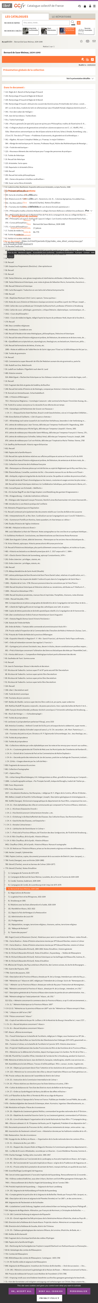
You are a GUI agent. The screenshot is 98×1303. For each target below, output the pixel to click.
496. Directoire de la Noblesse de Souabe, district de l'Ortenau (29, 1226)
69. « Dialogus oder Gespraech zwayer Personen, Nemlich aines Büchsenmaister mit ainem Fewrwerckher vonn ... (46, 500)
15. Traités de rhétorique (14, 155)
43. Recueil (9, 662)
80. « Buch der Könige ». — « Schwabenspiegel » (23, 714)
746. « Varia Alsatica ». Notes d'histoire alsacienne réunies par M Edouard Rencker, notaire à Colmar (44, 941)
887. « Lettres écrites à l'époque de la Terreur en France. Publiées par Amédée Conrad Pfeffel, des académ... (46, 1099)
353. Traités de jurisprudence (16, 741)
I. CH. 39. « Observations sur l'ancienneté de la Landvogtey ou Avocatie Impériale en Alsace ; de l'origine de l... (46, 1159)
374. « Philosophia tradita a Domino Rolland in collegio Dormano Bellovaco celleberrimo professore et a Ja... (45, 211)
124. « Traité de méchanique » (16, 147)
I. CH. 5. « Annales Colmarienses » (18, 824)
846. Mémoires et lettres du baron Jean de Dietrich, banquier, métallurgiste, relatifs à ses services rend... (45, 1060)
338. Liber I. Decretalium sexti (16, 690)
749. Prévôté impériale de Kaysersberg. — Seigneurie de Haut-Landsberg (33, 1186)
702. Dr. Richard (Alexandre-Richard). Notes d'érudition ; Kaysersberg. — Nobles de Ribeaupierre (43, 953)
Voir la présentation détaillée (78, 78)
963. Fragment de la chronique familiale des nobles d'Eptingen (29, 1238)
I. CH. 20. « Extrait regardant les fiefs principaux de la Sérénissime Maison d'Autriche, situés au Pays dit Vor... (46, 1218)
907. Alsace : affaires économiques (18, 1032)
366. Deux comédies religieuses (17, 325)
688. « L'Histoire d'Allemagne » (17, 397)
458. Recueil (10, 294)
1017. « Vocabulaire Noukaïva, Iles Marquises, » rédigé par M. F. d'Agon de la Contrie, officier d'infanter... (46, 793)
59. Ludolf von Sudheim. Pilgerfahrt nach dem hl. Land (26, 369)
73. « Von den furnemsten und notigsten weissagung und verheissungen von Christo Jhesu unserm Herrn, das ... (45, 1281)
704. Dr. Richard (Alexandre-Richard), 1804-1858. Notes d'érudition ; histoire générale (38, 949)
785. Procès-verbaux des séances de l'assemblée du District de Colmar (32, 1075)
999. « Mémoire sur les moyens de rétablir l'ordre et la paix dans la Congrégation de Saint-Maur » (43, 579)
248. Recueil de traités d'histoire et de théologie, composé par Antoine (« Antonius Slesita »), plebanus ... (45, 389)
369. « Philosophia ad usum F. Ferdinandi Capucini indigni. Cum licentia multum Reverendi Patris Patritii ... (46, 218)
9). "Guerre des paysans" (17, 932)
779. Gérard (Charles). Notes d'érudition (20, 868)
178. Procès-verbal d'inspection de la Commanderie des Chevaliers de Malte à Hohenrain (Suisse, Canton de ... (46, 630)
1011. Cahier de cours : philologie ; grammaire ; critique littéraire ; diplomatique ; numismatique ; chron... (45, 310)
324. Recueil (10, 686)
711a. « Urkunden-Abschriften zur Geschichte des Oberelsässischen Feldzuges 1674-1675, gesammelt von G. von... (46, 1040)
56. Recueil (9, 270)
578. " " (18, 1016)
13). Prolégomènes (15, 920)
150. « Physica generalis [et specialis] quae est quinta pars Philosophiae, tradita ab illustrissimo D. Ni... (45, 123)
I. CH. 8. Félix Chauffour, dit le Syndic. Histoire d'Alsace (26, 836)
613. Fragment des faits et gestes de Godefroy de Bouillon (27, 385)
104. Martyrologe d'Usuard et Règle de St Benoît (24, 100)
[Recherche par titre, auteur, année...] (46, 22)
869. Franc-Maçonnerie (14, 785)
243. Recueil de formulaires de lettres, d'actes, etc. (25, 345)
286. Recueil (10, 567)
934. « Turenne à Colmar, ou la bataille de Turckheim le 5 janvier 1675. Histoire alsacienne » (40, 1044)
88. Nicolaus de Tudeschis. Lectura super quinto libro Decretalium (31, 674)
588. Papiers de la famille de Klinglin (19, 1242)
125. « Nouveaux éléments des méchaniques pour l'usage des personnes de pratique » (38, 151)
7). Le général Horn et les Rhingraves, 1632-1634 (27, 896)
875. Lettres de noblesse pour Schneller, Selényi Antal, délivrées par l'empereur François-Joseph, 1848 (44, 436)
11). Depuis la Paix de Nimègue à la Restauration (27, 912)
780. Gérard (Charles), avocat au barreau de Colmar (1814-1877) (30, 864)
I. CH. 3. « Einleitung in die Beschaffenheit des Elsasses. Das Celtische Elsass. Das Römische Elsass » (44, 816)
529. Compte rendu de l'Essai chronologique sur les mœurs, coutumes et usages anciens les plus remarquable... (46, 480)
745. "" (18, 1012)
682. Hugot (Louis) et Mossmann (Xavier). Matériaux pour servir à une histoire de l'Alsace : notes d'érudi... (46, 937)
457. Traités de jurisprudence (16, 717)
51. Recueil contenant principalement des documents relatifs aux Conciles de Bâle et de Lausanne (43, 512)
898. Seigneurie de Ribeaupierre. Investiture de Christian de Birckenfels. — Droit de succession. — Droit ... (45, 1266)
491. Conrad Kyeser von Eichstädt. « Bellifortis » (23, 488)
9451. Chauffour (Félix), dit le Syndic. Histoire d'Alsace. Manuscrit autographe (35, 844)
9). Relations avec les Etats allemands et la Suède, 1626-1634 (32, 904)
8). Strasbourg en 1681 (17, 900)
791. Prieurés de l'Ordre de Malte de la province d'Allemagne (28, 634)
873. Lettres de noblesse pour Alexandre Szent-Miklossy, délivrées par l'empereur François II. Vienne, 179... (46, 432)
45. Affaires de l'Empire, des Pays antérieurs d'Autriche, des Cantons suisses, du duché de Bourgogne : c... (45, 965)
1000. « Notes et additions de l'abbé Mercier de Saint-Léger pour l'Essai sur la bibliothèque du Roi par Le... (46, 349)
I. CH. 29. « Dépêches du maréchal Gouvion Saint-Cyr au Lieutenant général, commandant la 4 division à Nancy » (46, 1115)
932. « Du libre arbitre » (14, 203)
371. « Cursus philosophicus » (16, 226)
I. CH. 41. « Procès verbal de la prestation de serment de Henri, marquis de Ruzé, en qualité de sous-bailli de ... (46, 1167)
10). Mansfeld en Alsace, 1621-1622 (21, 908)
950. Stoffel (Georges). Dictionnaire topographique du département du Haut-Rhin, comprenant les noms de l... (46, 801)
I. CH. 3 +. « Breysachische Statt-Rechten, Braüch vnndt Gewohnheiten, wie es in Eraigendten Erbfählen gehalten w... (46, 413)
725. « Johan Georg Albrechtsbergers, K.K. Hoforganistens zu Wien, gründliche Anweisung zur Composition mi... (46, 777)
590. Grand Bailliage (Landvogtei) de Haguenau (24, 1170)
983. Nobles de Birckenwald (16, 1234)
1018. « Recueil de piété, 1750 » (17, 599)
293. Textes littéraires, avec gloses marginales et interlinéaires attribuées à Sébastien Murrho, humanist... (45, 278)
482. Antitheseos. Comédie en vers (18, 329)
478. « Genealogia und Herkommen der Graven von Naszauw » (29, 409)
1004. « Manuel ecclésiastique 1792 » (19, 591)
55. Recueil (9, 274)
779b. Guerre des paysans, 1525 (17, 972)
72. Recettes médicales (14, 242)
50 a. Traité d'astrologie (14, 119)
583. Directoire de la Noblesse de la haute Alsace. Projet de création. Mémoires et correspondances (43, 1222)
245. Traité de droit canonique (17, 694)
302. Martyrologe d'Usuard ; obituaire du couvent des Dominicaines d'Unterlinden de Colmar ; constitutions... (45, 104)
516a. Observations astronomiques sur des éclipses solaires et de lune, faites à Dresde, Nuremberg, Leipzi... (46, 131)
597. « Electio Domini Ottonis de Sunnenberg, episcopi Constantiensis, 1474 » (35, 555)
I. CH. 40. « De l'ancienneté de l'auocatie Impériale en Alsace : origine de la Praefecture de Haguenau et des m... (46, 1163)
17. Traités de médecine (14, 230)
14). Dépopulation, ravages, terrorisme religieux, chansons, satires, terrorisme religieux (42, 924)
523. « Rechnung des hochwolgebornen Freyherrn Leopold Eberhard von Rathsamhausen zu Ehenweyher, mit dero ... (46, 1246)
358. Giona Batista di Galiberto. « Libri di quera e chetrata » (28, 416)
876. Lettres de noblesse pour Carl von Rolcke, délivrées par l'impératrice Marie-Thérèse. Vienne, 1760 (44, 440)
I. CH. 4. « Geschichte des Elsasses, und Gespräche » (25, 820)
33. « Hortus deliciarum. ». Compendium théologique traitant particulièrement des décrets (40, 654)
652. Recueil (10, 448)
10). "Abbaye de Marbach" (18, 928)
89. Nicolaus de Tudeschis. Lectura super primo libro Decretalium (30, 678)
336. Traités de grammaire (15, 353)
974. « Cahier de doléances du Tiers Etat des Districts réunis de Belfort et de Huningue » (39, 1087)
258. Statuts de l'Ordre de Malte (17, 622)
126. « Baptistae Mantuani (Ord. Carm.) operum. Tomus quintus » (30, 298)
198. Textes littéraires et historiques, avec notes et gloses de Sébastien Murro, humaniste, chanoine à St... (45, 282)
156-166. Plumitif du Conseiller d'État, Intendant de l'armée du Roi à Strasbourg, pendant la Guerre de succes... (45, 1056)
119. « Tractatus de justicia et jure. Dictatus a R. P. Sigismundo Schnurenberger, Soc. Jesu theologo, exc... (46, 733)
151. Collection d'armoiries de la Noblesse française (25, 464)
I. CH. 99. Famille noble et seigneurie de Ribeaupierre (26, 1262)
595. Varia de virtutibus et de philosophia (21, 195)
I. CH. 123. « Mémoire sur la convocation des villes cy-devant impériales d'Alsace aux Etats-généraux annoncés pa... (46, 1071)
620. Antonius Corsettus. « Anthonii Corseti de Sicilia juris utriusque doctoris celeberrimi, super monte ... (46, 725)
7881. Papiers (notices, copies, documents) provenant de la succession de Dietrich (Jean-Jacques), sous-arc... (45, 856)
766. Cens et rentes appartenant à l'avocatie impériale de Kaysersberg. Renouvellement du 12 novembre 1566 (46, 1174)
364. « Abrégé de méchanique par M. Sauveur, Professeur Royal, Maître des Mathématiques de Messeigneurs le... (46, 143)
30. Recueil (9, 262)
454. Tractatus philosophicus (16, 191)
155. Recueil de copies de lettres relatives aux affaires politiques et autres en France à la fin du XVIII (44, 456)
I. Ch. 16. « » (24, 1028)
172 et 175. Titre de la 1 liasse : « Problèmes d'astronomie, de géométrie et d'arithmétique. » (41, 135)
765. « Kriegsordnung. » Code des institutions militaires (26, 496)
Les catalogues (16, 17)
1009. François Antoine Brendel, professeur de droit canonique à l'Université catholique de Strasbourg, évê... (46, 710)
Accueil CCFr (7, 41)
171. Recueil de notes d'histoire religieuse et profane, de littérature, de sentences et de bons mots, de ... (45, 337)
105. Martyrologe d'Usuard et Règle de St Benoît (24, 96)
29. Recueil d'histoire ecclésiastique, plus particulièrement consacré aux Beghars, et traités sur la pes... (45, 547)
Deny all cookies (51, 1291)
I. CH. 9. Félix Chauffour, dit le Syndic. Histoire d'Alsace (26, 840)
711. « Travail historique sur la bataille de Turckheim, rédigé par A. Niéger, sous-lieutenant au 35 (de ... (45, 1036)
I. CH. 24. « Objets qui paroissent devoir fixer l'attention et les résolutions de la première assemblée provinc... (46, 1068)
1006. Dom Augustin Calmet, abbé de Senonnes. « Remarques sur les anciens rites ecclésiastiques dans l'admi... (45, 539)
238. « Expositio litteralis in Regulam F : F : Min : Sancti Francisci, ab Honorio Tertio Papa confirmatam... (45, 638)
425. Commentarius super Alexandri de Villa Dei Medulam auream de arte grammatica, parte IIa (42, 361)
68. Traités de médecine (14, 234)
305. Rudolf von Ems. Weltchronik (18, 365)
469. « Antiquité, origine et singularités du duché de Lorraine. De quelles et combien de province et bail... (46, 476)
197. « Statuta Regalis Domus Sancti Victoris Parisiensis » (27, 618)
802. (43, 988)
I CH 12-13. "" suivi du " (45, 1008)
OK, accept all (21, 1291)
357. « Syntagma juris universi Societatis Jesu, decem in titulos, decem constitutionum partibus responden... (46, 646)
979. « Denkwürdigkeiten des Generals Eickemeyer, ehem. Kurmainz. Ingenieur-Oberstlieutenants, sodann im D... (45, 1103)
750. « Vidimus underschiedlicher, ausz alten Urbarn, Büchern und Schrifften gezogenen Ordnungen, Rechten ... (46, 1178)
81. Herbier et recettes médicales (18, 238)
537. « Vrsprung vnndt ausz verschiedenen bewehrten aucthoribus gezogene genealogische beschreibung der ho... (45, 1277)
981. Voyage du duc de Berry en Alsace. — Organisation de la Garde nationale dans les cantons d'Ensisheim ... (45, 1139)
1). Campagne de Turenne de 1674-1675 (23, 873)
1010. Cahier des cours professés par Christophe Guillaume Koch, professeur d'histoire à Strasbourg (44, 306)
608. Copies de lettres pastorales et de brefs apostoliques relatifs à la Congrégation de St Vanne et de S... (45, 611)
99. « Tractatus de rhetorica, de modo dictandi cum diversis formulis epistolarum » (37, 207)
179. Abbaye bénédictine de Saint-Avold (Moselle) (24, 571)
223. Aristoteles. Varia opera (16, 163)
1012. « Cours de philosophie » (17, 313)
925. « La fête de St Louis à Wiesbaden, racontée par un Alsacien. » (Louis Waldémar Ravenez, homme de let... (46, 1151)
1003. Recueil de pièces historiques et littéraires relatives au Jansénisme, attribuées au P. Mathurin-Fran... (45, 587)
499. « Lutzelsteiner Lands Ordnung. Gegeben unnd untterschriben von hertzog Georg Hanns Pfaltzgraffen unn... (46, 1206)
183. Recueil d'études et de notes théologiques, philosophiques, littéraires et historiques (39, 333)
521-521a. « (46, 1000)
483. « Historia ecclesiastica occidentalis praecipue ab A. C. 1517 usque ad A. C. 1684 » (38, 551)
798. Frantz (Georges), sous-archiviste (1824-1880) (24, 860)
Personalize (79, 1291)
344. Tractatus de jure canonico (17, 698)
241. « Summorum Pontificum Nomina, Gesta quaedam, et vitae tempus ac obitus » (37, 519)
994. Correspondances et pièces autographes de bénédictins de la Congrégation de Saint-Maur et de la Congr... (46, 603)
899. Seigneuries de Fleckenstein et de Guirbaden (24, 1202)
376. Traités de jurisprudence (16, 737)
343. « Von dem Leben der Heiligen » (19, 112)
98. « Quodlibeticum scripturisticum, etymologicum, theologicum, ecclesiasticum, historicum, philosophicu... (45, 341)
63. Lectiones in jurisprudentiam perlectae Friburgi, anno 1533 (29, 721)
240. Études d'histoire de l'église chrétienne (22, 523)
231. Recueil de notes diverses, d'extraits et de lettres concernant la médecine (35, 254)
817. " (45, 992)
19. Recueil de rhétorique (15, 159)
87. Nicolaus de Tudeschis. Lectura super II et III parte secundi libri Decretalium (37, 670)
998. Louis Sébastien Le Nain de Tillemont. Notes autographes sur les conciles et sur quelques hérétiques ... (46, 531)
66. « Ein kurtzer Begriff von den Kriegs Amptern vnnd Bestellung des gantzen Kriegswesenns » (42, 492)
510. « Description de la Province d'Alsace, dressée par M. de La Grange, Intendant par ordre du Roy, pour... (45, 976)
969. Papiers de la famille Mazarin (18, 452)
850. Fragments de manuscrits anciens (20, 765)
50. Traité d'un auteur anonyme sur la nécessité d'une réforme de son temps (34, 405)
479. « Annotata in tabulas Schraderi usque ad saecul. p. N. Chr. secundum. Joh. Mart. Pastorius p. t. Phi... (45, 729)
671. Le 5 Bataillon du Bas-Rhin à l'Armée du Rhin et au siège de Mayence (34, 1095)
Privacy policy (49, 1298)
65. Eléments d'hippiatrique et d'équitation (22, 508)
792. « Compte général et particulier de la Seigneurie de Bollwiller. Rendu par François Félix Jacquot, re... (46, 1194)
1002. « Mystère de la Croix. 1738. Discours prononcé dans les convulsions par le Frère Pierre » (41, 583)
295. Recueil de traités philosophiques (20, 175)
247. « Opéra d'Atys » (13, 773)
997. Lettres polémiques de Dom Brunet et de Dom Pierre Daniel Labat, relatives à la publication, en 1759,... (45, 575)
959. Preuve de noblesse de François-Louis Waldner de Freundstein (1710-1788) (36, 1273)
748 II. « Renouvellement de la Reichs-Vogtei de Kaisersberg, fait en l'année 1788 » (37, 1182)
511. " (45, 984)
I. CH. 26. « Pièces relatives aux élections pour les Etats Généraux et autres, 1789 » (37, 1083)
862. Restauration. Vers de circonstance (20, 1135)
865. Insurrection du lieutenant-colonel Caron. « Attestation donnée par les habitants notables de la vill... (46, 1131)
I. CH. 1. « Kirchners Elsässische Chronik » (21, 809)
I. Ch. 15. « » (25, 1024)
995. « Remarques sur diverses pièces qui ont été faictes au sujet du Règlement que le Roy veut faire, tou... (46, 468)
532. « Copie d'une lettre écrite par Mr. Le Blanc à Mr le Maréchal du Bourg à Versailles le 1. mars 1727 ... (45, 1020)
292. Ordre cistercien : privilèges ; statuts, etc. (23, 559)
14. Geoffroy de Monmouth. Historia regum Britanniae (26, 444)
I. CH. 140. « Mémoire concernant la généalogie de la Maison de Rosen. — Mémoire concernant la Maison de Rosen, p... (46, 1270)
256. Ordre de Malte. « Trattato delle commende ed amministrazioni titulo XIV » (36, 626)
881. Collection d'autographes (17, 769)
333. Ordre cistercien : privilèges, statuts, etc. (22, 563)
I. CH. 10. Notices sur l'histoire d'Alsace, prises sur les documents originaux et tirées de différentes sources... (45, 848)
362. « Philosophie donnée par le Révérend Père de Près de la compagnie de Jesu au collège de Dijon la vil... (46, 214)
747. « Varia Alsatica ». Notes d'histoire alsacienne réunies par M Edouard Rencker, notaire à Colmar (44, 945)
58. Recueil (9, 258)
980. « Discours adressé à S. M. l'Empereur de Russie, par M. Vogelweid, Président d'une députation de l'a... (46, 1123)
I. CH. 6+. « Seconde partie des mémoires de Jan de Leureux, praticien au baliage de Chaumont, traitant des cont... (46, 757)
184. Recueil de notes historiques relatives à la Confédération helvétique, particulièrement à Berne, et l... (46, 484)
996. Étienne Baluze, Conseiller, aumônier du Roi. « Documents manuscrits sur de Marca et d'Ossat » (44, 472)
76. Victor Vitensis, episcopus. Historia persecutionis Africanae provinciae (34, 543)
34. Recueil (9, 357)
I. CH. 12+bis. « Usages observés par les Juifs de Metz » (26, 761)
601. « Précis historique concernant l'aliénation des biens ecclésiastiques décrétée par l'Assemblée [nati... (46, 650)
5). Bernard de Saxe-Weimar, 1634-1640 (23, 889)
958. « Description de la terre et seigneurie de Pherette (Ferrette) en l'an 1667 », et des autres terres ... (44, 1198)
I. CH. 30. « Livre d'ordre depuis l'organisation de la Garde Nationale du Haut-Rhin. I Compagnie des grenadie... (46, 1119)
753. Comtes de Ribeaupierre (16, 1254)
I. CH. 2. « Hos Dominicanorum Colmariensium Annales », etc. (29, 813)
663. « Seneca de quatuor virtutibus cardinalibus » (24, 179)
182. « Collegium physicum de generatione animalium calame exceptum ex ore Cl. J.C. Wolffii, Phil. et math (45, 127)
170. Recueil (10, 321)
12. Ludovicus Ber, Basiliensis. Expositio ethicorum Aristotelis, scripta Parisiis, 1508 (37, 187)
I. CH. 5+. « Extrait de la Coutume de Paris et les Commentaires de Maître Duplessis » (38, 753)
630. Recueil (10, 171)
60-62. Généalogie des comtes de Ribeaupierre (23, 1250)
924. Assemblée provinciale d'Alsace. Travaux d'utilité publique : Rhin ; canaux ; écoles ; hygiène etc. (44, 1064)
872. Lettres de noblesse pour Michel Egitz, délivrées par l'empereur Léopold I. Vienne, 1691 (40, 428)
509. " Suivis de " (45, 980)
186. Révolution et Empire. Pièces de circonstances (25, 1107)
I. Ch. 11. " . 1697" (29, 1004)
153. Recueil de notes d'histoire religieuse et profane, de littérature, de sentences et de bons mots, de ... (45, 460)
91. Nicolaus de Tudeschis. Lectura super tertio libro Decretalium (30, 682)
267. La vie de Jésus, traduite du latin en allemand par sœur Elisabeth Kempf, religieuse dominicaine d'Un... (46, 108)
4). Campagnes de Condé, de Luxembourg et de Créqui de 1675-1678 (34, 885)
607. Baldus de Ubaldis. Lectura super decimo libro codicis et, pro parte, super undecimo (40, 702)
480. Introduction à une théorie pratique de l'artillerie (26, 504)
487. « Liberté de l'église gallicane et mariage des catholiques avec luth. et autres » (37, 607)
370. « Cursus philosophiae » (16, 222)
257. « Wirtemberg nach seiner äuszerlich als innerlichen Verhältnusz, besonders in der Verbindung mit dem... (45, 420)
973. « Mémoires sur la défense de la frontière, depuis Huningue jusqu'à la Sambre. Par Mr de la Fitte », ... (46, 1052)
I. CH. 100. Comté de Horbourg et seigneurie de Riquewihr (27, 1214)
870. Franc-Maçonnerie (14, 789)
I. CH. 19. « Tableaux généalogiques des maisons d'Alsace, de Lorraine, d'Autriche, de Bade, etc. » (43, 1230)
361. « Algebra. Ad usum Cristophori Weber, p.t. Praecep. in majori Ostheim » (35, 139)
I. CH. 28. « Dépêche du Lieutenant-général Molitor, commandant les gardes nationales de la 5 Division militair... (46, 1111)
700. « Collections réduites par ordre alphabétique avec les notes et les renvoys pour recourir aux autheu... (46, 745)
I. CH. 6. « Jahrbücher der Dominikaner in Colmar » (25, 828)
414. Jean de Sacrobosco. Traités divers (20, 115)
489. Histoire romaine (13, 373)
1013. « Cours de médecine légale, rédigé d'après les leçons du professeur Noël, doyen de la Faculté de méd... (45, 317)
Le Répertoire (61, 16)
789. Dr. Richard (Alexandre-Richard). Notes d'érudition (27, 961)
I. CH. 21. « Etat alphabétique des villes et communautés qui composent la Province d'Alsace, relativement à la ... (46, 805)
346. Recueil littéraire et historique (18, 286)
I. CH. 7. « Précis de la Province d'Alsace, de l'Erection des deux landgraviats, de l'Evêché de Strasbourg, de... (46, 832)
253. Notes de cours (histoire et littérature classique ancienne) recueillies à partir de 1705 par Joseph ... (45, 302)
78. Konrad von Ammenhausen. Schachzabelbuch (24, 393)
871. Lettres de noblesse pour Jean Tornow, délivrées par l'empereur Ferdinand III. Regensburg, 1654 (44, 424)
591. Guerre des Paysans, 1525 (16, 969)
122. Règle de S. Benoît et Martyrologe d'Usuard (24, 92)
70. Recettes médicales (14, 246)
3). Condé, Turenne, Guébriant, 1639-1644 (24, 881)
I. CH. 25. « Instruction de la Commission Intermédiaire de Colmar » (31, 1079)
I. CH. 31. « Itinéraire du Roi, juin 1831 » (20, 1143)
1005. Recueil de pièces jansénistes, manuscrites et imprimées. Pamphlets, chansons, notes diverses (44, 595)
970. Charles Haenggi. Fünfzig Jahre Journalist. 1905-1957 (28, 1155)
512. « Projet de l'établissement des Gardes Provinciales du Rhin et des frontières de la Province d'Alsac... (46, 1048)
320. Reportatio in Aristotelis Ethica (19, 167)
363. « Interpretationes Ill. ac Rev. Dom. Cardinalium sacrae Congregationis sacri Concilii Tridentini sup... (45, 515)
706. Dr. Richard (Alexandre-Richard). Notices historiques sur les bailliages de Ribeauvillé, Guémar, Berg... (45, 957)
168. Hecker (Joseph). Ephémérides (19, 852)
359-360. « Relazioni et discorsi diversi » (20, 527)
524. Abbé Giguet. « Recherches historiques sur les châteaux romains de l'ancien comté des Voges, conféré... (46, 377)
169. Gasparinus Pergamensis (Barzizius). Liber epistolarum (28, 266)
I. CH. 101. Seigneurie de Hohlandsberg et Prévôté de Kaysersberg (31, 1190)
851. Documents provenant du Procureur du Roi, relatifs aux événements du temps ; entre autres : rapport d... (45, 1127)
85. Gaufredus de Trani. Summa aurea (20, 658)
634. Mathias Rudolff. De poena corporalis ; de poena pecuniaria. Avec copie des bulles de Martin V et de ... (46, 706)
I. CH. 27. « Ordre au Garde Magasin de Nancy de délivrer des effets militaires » (35, 1091)
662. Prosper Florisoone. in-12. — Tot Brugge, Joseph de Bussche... (46, 250)
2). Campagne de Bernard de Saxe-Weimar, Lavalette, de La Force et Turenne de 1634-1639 (43, 877)
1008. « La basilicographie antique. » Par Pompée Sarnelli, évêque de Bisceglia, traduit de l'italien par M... (45, 781)
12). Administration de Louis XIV (20, 916)
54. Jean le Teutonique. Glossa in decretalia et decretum (27, 666)
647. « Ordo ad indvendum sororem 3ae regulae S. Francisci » (29, 642)
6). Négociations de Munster (19, 892)
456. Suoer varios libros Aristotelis (18, 183)
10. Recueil (9, 381)
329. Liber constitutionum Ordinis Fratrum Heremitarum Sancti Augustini (34, 614)
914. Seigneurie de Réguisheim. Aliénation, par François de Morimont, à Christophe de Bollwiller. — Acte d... (45, 1210)
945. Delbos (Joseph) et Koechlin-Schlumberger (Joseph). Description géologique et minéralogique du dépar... (46, 797)
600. (30, 996)
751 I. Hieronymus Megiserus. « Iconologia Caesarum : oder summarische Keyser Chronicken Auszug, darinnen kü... (46, 401)
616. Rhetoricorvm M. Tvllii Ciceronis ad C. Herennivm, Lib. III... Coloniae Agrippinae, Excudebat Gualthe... (45, 199)
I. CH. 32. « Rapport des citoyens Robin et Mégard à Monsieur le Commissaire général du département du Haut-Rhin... (46, 1147)
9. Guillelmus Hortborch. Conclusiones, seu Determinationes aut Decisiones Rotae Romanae (41, 535)
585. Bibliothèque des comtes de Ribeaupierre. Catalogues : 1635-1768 (32, 1258)
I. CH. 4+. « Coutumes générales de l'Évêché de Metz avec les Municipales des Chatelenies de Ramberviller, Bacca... (46, 749)
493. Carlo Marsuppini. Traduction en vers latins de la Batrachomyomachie (34, 290)
